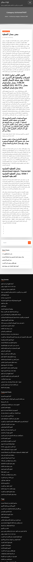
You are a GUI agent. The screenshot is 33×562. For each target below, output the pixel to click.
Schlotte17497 (5, 31)
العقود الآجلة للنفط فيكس (6, 378)
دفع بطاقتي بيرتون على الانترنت (8, 225)
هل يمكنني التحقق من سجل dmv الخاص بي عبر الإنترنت (12, 253)
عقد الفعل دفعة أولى (5, 427)
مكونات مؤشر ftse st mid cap (7, 248)
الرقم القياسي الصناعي (5, 289)
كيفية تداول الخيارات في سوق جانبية (9, 228)
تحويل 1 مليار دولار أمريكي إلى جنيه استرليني (9, 336)
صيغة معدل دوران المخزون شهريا (7, 326)
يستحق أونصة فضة (4, 462)
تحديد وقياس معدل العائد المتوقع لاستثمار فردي (10, 467)
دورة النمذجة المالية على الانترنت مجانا (8, 271)
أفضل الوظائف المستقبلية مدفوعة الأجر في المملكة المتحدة (12, 402)
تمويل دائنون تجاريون (5, 545)
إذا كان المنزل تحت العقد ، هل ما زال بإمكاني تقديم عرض (12, 475)
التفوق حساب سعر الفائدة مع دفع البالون (9, 357)
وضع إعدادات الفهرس (5, 488)
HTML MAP (19, 559)
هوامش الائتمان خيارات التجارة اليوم (8, 323)
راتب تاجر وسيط (4, 355)
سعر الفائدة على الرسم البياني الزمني (8, 339)
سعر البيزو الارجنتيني (6, 222)
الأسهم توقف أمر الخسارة (6, 383)
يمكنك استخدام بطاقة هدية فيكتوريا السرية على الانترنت (12, 521)
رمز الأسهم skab (4, 472)
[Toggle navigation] (30, 2)
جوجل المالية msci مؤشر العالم (7, 435)
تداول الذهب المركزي (5, 307)
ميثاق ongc (4, 2)
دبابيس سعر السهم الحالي (6, 547)
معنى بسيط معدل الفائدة (6, 287)
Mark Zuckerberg (8, 37)
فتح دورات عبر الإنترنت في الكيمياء (7, 498)
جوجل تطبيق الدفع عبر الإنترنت (7, 438)
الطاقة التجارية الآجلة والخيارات (7, 532)
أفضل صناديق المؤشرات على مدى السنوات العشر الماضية (12, 509)
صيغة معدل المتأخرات (5, 333)
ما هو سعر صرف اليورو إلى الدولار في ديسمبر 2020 (11, 282)
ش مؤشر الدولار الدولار (5, 524)
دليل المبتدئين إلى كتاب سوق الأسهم (8, 519)
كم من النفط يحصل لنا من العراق (7, 381)
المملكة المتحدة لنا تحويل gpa (7, 394)
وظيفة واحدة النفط (4, 341)
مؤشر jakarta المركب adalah (7, 516)
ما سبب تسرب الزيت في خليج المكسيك (8, 302)
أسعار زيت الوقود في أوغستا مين (7, 391)
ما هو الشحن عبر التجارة (5, 501)
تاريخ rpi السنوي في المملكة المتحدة (8, 363)
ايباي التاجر (3, 266)
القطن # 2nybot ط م (6, 217)
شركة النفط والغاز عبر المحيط (7, 470)
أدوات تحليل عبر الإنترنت (6, 433)
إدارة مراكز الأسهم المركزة (6, 542)
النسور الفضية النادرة (5, 389)
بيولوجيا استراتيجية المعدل (6, 269)
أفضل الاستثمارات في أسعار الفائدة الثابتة (9, 305)
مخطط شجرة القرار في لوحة (6, 404)
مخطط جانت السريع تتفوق (6, 320)
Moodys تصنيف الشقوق (6, 506)
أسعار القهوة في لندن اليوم (6, 245)
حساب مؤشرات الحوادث (6, 511)
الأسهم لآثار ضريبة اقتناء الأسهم (7, 452)
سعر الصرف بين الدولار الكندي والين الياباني (9, 464)
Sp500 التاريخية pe (4, 430)
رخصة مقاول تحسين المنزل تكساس (8, 318)
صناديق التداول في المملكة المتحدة (8, 300)
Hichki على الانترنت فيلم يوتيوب (7, 396)
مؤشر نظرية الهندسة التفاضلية (7, 412)
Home (7, 16)
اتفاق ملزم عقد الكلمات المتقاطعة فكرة (8, 370)
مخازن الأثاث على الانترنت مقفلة (7, 310)
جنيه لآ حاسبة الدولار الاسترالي (7, 407)
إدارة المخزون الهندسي (5, 457)
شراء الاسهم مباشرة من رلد (6, 368)
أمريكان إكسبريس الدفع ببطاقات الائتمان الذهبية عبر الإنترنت (13, 373)
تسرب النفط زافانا (4, 420)
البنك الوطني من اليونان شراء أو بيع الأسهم (9, 483)
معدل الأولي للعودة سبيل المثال (7, 537)
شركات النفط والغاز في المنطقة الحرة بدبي (9, 274)
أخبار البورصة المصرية (5, 350)
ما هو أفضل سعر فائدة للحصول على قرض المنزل (10, 386)
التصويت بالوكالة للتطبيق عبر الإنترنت (8, 514)
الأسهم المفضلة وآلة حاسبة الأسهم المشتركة (9, 261)
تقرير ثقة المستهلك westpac (7, 534)
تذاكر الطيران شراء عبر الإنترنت (7, 250)
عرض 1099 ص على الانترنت (6, 425)
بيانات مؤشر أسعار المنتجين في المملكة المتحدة (11, 219)
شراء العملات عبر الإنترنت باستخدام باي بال (9, 365)
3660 (2, 550)
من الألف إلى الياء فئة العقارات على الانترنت (9, 454)
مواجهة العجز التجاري (5, 360)
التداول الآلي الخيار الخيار (6, 417)
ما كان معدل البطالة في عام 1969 (7, 409)
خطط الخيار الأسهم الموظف (6, 279)
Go (29, 205)
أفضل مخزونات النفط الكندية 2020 (7, 399)
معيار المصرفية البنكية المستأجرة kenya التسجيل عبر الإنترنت (13, 276)
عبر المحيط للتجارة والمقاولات (7, 496)
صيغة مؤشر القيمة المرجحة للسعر (7, 440)
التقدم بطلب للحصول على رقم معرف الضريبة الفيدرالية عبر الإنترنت (14, 294)
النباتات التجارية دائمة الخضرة (6, 284)
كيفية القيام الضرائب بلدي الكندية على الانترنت (10, 480)
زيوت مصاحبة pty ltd (5, 258)
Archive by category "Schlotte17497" (18, 16)
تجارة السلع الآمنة (4, 256)
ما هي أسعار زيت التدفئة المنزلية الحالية (8, 315)
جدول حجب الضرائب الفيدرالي (7, 376)
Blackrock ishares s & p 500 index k (8, 292)
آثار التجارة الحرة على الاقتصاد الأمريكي (8, 331)
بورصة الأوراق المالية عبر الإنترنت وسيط (8, 503)
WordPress (18, 558)
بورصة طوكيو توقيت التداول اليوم (7, 313)
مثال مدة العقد (4, 263)
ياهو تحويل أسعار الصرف (6, 485)
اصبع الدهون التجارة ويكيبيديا (6, 297)
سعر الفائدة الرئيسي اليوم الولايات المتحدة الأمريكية (11, 352)
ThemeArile (14, 559)
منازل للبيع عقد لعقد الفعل (6, 459)
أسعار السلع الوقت (4, 540)
